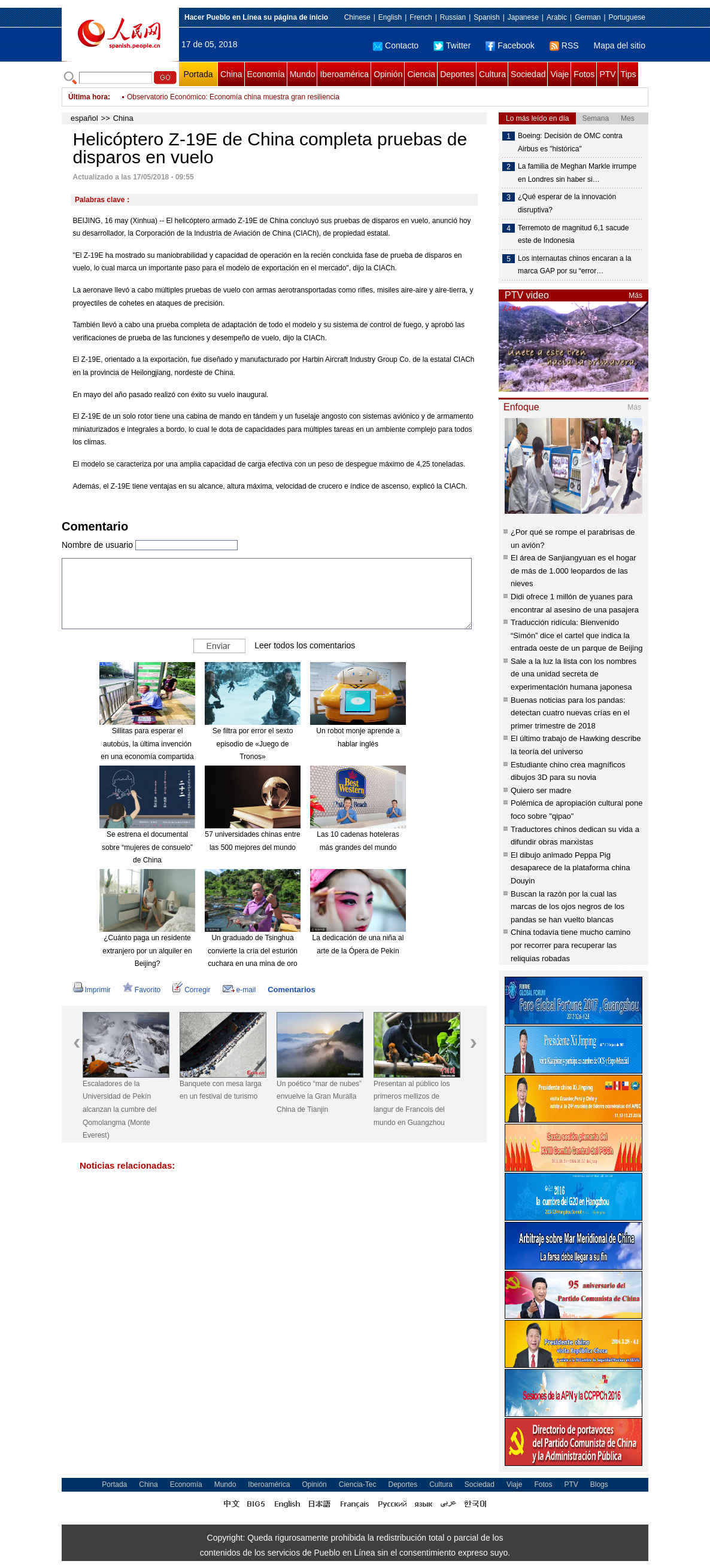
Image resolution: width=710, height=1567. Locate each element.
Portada (198, 74)
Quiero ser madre (541, 790)
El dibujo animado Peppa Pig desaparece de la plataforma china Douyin (570, 867)
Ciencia (421, 74)
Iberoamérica (344, 74)
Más (635, 295)
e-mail (239, 990)
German (587, 17)
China (231, 74)
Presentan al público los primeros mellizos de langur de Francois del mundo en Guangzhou (412, 1103)
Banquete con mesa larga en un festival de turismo (221, 1090)
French (420, 17)
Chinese (357, 17)
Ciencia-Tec (358, 1484)
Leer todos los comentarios (304, 645)
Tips (628, 74)
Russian (453, 17)
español (84, 118)
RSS (564, 45)
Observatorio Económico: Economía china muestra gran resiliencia (233, 97)
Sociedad (528, 74)
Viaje (559, 74)
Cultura (492, 74)
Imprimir (92, 990)
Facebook (510, 45)
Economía (266, 74)
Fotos (584, 74)
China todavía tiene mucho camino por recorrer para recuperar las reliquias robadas (570, 945)
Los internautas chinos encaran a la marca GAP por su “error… (574, 265)
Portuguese (627, 17)
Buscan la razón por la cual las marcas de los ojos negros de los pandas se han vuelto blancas (567, 906)
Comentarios (291, 989)
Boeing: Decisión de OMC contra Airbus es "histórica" (570, 142)
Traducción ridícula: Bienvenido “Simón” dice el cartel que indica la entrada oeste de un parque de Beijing (576, 635)
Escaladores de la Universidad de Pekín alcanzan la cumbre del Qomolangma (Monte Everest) (119, 1109)
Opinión (388, 74)
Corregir (191, 990)
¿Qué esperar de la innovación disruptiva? (567, 203)
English (390, 17)
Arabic (557, 17)
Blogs (599, 1484)
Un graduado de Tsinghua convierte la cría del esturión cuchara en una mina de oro (253, 951)
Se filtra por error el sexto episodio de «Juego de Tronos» (253, 744)
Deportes (457, 74)
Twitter (452, 45)
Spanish (486, 17)
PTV (607, 74)
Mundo (302, 74)
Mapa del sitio (619, 45)
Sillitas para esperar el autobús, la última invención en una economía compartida (147, 744)
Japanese (523, 17)
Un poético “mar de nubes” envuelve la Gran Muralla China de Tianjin (319, 1097)
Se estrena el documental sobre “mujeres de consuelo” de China (147, 847)
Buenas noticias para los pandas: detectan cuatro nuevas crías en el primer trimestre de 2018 (570, 713)
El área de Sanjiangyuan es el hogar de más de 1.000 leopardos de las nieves (573, 570)
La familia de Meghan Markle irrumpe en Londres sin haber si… (577, 173)
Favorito (141, 990)
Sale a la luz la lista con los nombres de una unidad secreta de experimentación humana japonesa (573, 674)
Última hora (88, 97)
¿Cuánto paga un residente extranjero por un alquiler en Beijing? (147, 951)
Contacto (395, 45)
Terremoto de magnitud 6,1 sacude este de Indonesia (573, 234)
